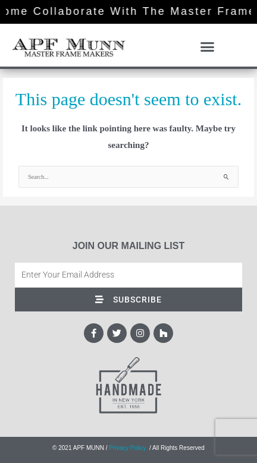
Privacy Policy (127, 448)
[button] (207, 47)
